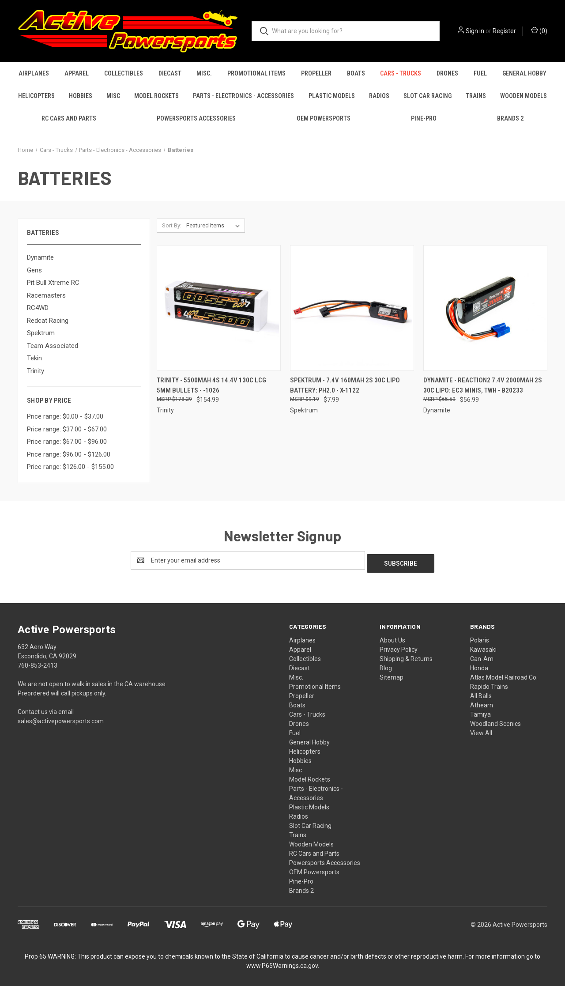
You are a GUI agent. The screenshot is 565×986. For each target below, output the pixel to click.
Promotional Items (256, 73)
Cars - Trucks (400, 73)
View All (481, 729)
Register (504, 30)
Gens (34, 270)
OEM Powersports (323, 118)
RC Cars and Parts (68, 118)
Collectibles (123, 73)
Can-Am (481, 655)
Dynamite (40, 257)
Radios (379, 95)
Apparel (76, 73)
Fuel (480, 73)
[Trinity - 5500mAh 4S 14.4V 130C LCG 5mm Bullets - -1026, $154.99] (218, 308)
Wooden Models (523, 95)
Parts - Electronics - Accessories (243, 95)
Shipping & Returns (406, 655)
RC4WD (38, 308)
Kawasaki (483, 646)
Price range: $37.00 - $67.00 (67, 429)
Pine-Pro (424, 118)
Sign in (475, 30)
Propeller (316, 73)
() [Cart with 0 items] (539, 30)
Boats (356, 73)
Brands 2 (510, 118)
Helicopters (36, 95)
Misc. (204, 73)
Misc (113, 95)
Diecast (169, 73)
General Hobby (524, 73)
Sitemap (391, 674)
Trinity (35, 371)
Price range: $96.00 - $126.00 (68, 454)
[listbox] (215, 225)
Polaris (479, 637)
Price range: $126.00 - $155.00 (70, 467)
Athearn (481, 702)
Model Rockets (156, 95)
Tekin (34, 358)
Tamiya (480, 711)
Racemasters (46, 295)
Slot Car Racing (427, 95)
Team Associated (52, 346)
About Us (392, 637)
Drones (447, 73)
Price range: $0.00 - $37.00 (65, 416)
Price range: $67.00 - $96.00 (67, 442)
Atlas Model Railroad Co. (504, 674)
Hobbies (80, 95)
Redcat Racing (47, 321)
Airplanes (34, 73)
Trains (476, 95)
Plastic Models (332, 95)
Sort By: (171, 225)
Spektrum (41, 333)
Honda (479, 665)
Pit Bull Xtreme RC (53, 283)
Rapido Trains (489, 683)
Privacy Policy (399, 646)
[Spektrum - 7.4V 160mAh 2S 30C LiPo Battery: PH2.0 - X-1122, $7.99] (352, 308)
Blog (386, 665)
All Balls (481, 692)
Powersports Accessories (196, 118)
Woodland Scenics (495, 720)
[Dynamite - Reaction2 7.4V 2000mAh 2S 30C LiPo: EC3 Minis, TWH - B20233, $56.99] (485, 308)
